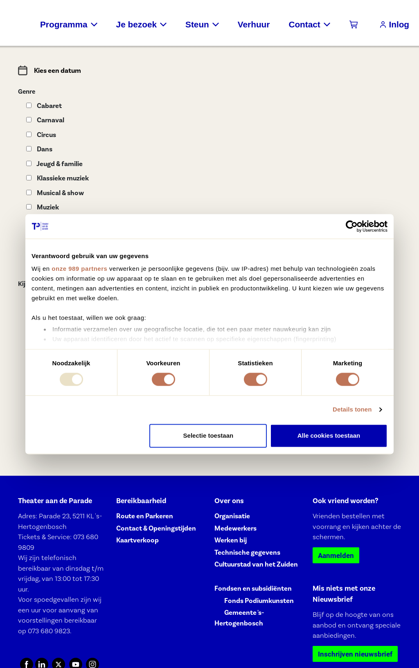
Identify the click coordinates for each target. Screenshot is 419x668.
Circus (41, 134)
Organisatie (232, 516)
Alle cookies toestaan (328, 435)
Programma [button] (64, 24)
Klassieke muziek (57, 178)
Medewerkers (235, 528)
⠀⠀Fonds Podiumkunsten (254, 600)
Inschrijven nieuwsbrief (355, 654)
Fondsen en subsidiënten (253, 588)
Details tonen (352, 409)
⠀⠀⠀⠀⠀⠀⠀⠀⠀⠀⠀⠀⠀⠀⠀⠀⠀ (256, 576)
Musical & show (55, 193)
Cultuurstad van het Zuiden (256, 564)
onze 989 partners (79, 268)
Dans (39, 149)
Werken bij (230, 540)
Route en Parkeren (144, 516)
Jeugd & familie (54, 164)
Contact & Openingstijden (156, 528)
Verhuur (254, 24)
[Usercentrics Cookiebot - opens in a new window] (351, 226)
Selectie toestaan (208, 435)
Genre (26, 92)
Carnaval (45, 120)
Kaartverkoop (137, 540)
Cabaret (44, 105)
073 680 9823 (49, 631)
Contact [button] (304, 24)
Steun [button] (197, 24)
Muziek (42, 207)
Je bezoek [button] (136, 24)
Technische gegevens (247, 552)
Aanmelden (336, 555)
